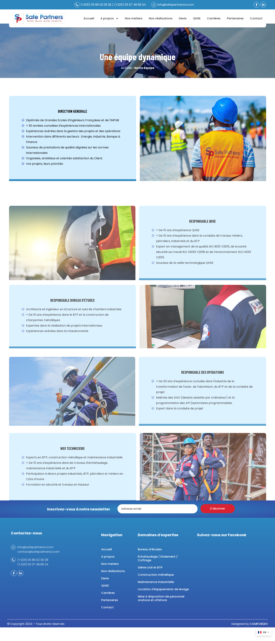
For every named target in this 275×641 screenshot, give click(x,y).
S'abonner (217, 508)
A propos (109, 18)
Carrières (214, 18)
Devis (183, 18)
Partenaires (235, 18)
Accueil (88, 18)
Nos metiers (133, 18)
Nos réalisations (161, 18)
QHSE (197, 18)
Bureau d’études (150, 549)
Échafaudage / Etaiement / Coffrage (158, 558)
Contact (256, 18)
